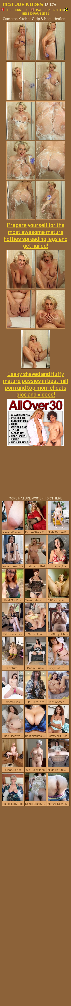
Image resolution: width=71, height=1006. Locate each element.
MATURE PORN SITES (47, 10)
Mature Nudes (30, 4)
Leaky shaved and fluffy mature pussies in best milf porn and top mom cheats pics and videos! (35, 384)
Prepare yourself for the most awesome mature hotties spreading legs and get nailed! (35, 235)
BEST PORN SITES (15, 10)
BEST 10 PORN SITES (45, 11)
